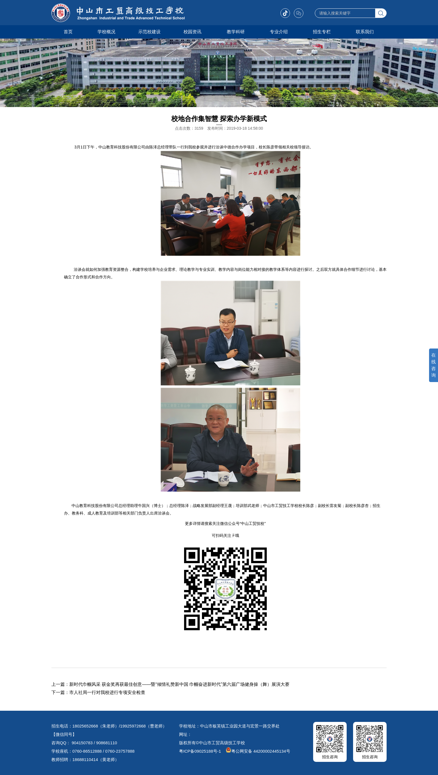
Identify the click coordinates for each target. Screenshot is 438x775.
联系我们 (365, 31)
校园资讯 (192, 31)
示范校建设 (149, 31)
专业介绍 (279, 31)
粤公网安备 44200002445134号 (258, 751)
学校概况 (106, 31)
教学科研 (236, 31)
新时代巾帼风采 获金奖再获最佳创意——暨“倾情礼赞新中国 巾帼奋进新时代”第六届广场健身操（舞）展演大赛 (179, 684)
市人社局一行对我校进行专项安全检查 (107, 692)
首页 (68, 31)
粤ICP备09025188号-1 (200, 751)
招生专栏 (322, 31)
